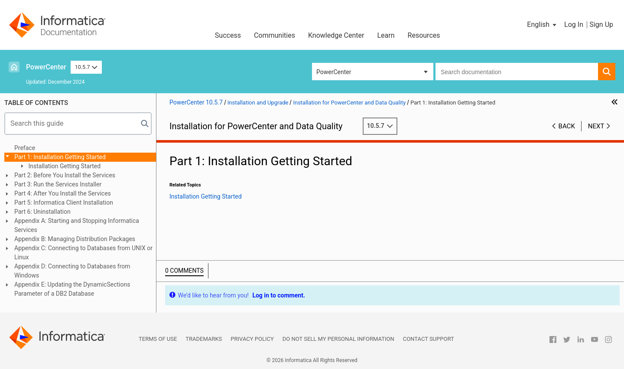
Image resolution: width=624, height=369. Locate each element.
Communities (274, 35)
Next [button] (596, 126)
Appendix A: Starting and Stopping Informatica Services (76, 225)
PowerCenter (46, 67)
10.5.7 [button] (86, 67)
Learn (386, 35)
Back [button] (567, 126)
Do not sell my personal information (338, 339)
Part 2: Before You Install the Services (64, 175)
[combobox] (517, 71)
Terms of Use (158, 339)
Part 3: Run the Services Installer (57, 184)
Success (228, 35)
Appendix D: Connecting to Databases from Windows (72, 271)
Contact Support (428, 339)
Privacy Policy (252, 339)
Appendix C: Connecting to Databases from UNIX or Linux (83, 253)
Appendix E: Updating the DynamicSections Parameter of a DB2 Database (72, 289)
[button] (542, 24)
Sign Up (601, 24)
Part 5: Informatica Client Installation (63, 202)
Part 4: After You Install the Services (62, 193)
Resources (424, 35)
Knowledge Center (336, 35)
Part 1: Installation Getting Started (60, 156)
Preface (24, 147)
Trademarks (203, 339)
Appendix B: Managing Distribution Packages (74, 238)
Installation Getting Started (64, 166)
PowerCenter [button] (333, 72)
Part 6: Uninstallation (42, 211)
